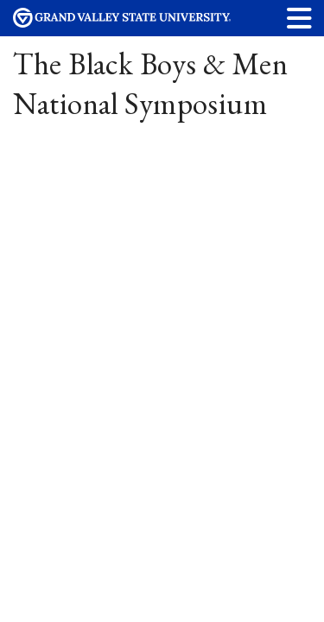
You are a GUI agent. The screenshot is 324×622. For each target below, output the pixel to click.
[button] (300, 18)
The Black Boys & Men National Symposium (150, 83)
